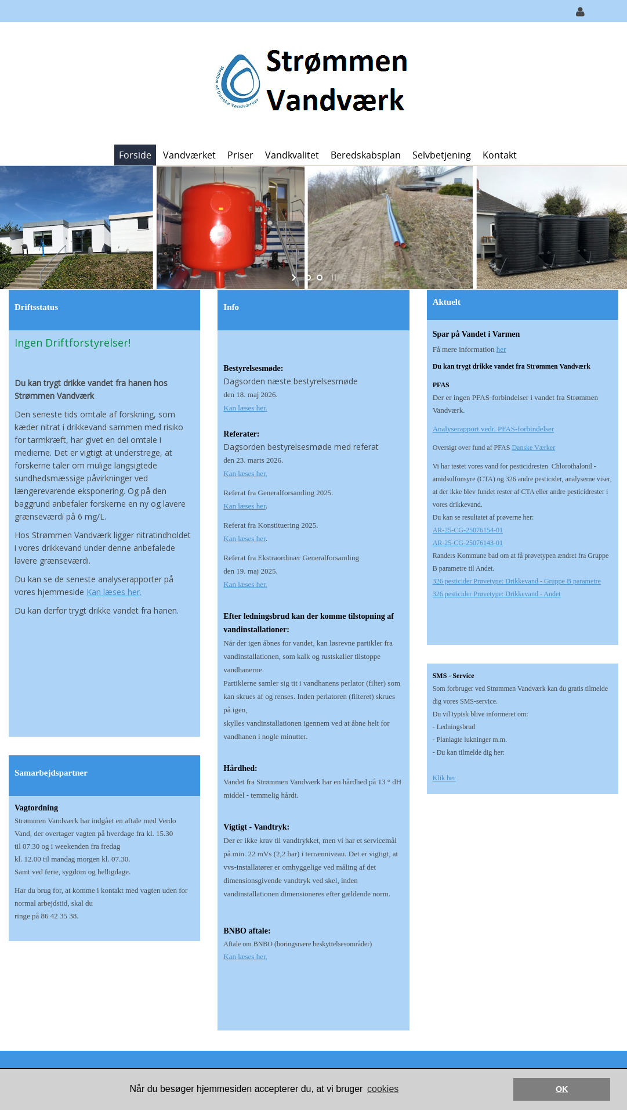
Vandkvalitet (292, 155)
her (501, 349)
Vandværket (189, 155)
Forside (135, 155)
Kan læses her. (114, 591)
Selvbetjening (441, 155)
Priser (240, 155)
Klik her (444, 778)
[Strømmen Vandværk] (309, 82)
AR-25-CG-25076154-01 (468, 530)
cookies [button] (382, 1089)
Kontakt (500, 155)
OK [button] (562, 1089)
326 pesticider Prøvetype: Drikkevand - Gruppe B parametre (517, 581)
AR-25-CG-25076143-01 (468, 543)
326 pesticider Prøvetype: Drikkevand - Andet (497, 594)
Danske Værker (533, 448)
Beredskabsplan (366, 155)
